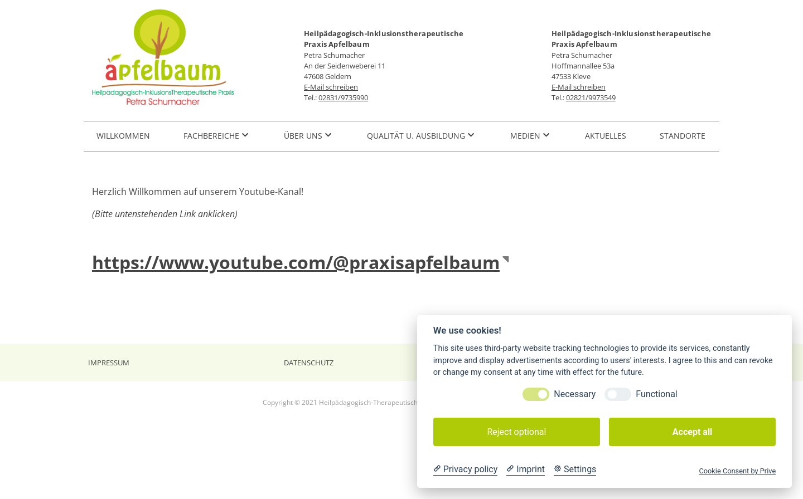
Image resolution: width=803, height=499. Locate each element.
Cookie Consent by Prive (737, 471)
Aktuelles (605, 135)
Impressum (108, 363)
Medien (525, 135)
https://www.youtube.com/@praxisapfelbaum (296, 262)
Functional (656, 394)
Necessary (575, 394)
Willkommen (123, 135)
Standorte (682, 135)
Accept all (692, 432)
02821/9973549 (591, 97)
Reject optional (516, 432)
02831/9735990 (343, 97)
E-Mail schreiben (331, 87)
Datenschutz (308, 363)
